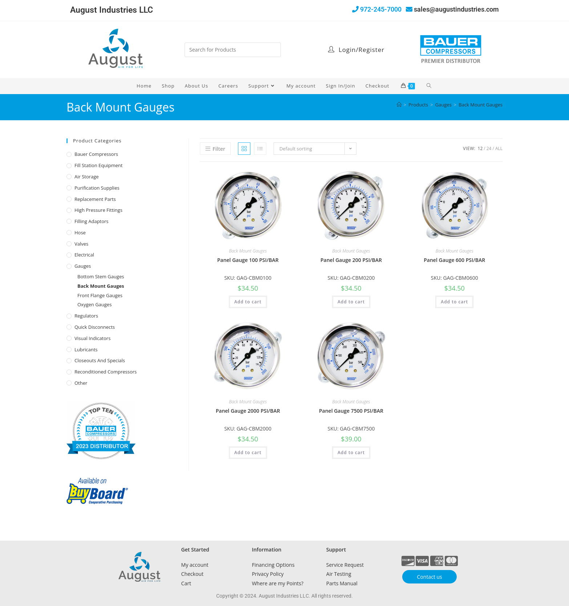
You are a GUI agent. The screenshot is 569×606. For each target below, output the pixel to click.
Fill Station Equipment (98, 165)
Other (80, 383)
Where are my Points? (277, 583)
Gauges (82, 266)
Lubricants (86, 349)
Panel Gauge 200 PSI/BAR (351, 259)
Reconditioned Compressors (105, 371)
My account (195, 564)
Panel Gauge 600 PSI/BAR (454, 259)
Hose (80, 232)
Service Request (345, 564)
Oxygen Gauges (94, 304)
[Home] (399, 104)
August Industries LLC (111, 10)
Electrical (84, 254)
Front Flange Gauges (99, 295)
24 (489, 148)
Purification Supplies (97, 188)
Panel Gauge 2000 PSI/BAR (248, 410)
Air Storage (86, 176)
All (499, 148)
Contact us (429, 576)
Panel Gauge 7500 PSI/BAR (351, 410)
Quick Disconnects (94, 327)
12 (480, 148)
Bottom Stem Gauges (100, 276)
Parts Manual (342, 583)
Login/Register (356, 49)
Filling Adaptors (91, 221)
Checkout (192, 573)
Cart (186, 583)
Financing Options (273, 564)
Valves (81, 244)
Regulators (86, 315)
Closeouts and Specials (99, 360)
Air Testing (338, 573)
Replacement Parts (95, 199)
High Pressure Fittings (98, 210)
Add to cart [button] (248, 302)
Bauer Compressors (96, 154)
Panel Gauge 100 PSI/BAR (248, 259)
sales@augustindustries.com (456, 9)
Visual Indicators (92, 338)
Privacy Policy (267, 573)
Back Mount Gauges (481, 104)
